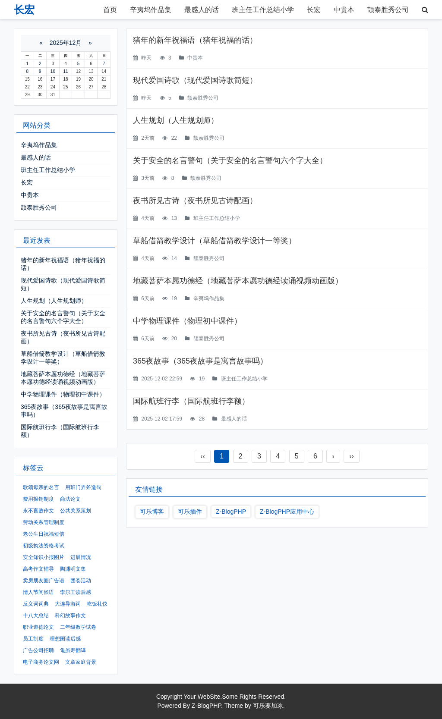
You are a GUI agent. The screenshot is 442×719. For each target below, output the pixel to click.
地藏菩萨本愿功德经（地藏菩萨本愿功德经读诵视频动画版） (238, 280)
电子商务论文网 (41, 662)
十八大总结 (36, 615)
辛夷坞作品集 (150, 9)
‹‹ (202, 456)
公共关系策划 (75, 511)
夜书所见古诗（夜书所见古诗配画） (195, 200)
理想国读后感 (65, 639)
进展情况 (80, 557)
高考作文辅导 (38, 569)
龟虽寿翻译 (73, 650)
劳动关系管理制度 (43, 522)
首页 (110, 9)
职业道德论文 (38, 627)
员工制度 (33, 639)
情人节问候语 (38, 592)
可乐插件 (190, 511)
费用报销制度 (38, 499)
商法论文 (70, 499)
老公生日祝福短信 (43, 534)
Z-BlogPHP (231, 511)
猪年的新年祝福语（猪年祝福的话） (195, 40)
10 (53, 71)
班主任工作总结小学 (263, 9)
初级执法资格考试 (43, 546)
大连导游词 (68, 604)
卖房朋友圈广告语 (43, 581)
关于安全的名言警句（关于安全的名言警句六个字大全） (230, 160)
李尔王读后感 (75, 592)
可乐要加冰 (268, 705)
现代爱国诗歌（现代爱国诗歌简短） (195, 80)
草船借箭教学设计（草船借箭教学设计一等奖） (214, 240)
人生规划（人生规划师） (175, 120)
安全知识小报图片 (43, 557)
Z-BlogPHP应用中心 (287, 511)
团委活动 (80, 581)
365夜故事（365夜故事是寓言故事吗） (200, 361)
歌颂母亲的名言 (41, 487)
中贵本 (344, 9)
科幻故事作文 (70, 615)
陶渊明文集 (73, 569)
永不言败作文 (38, 511)
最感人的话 (201, 9)
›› (351, 456)
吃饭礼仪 (97, 604)
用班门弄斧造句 (83, 487)
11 (65, 71)
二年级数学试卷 (78, 627)
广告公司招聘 (38, 650)
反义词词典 (36, 604)
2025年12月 (66, 42)
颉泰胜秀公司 (388, 9)
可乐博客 (152, 511)
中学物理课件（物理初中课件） (187, 321)
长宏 (314, 9)
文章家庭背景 (80, 662)
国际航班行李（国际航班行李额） (191, 401)
